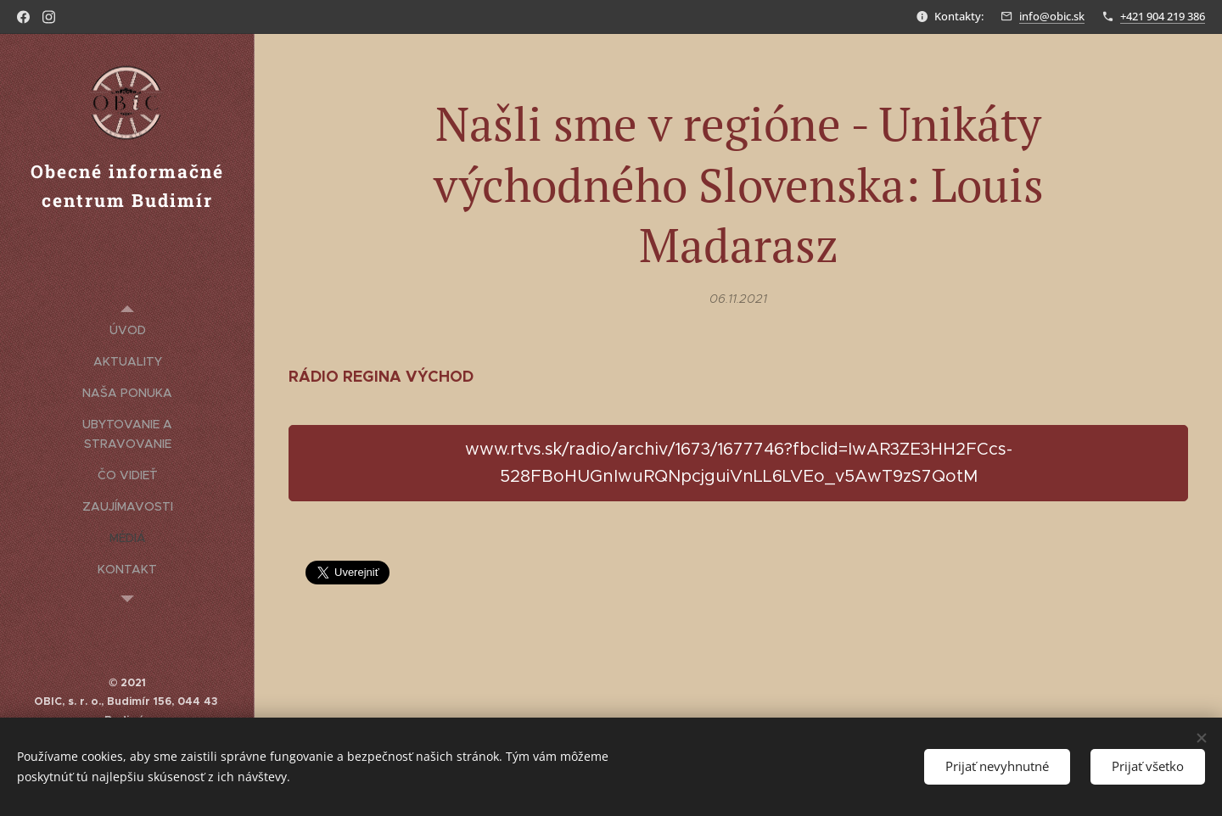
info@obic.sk (1052, 16)
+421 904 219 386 (1162, 16)
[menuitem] (127, 330)
